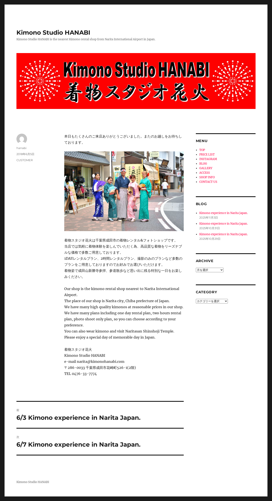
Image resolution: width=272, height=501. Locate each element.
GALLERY (205, 168)
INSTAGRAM (208, 159)
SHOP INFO (207, 177)
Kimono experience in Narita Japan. (223, 213)
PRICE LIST (207, 154)
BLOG (203, 163)
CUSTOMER (24, 160)
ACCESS (204, 173)
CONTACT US (208, 182)
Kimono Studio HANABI (53, 32)
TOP (202, 150)
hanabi (21, 148)
